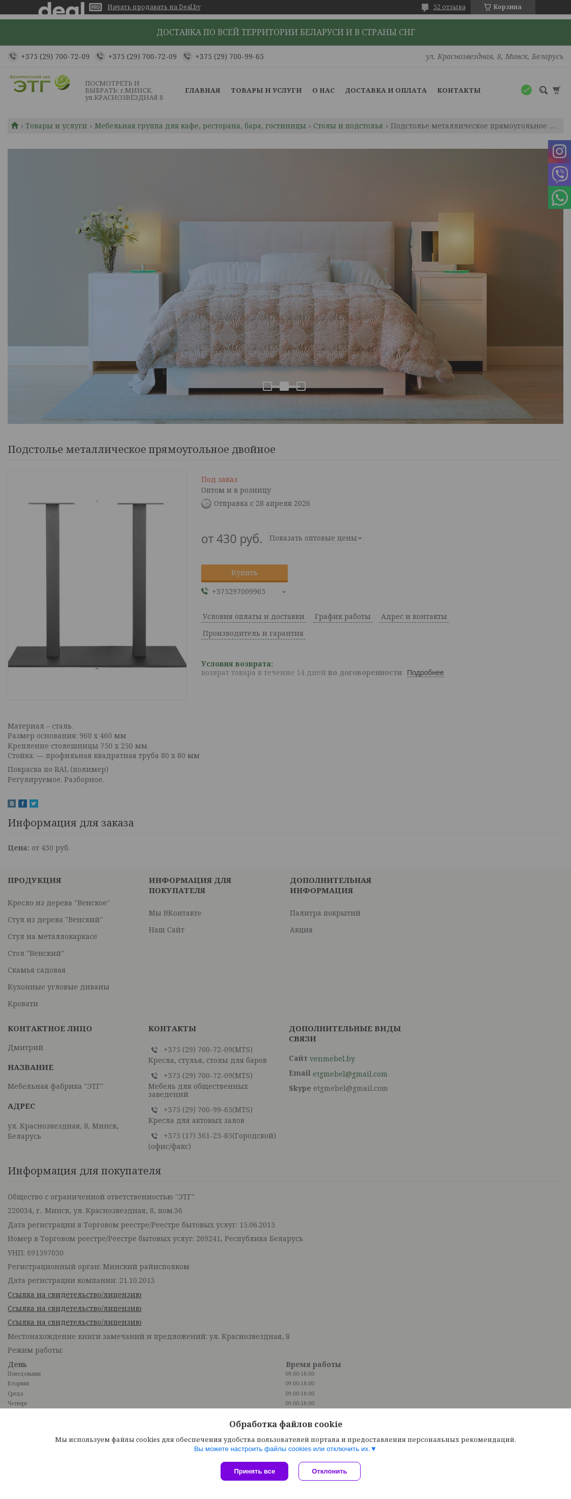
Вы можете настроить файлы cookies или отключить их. (282, 1449)
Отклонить (329, 1471)
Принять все (254, 1471)
